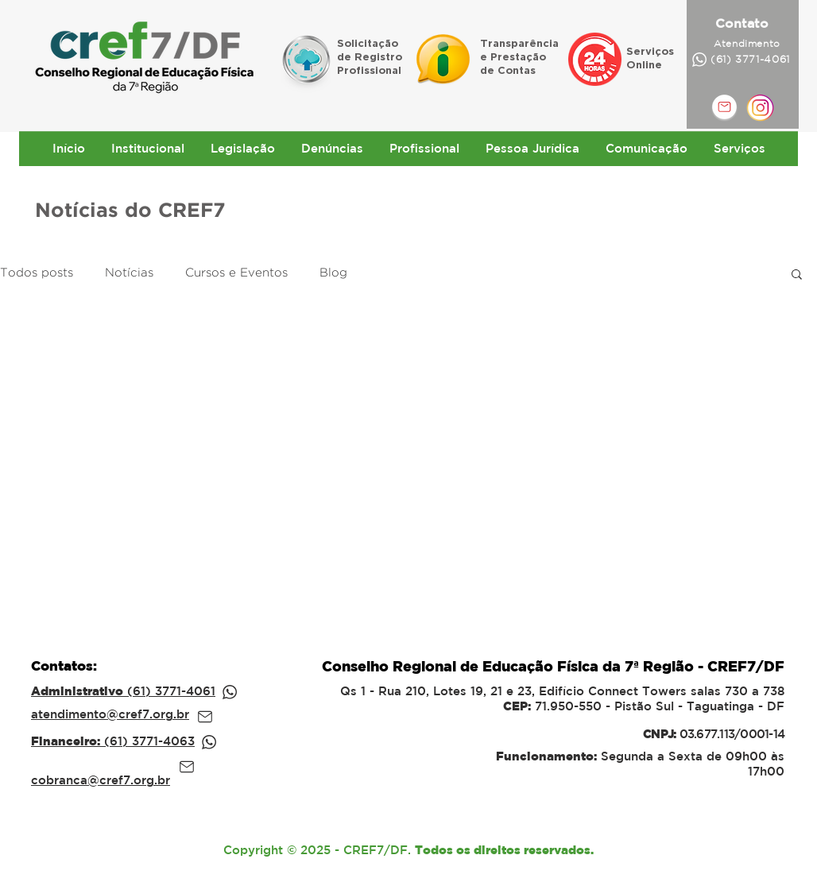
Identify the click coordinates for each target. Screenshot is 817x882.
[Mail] (205, 717)
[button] (796, 275)
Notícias (129, 273)
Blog (333, 273)
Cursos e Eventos (236, 273)
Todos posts (36, 273)
